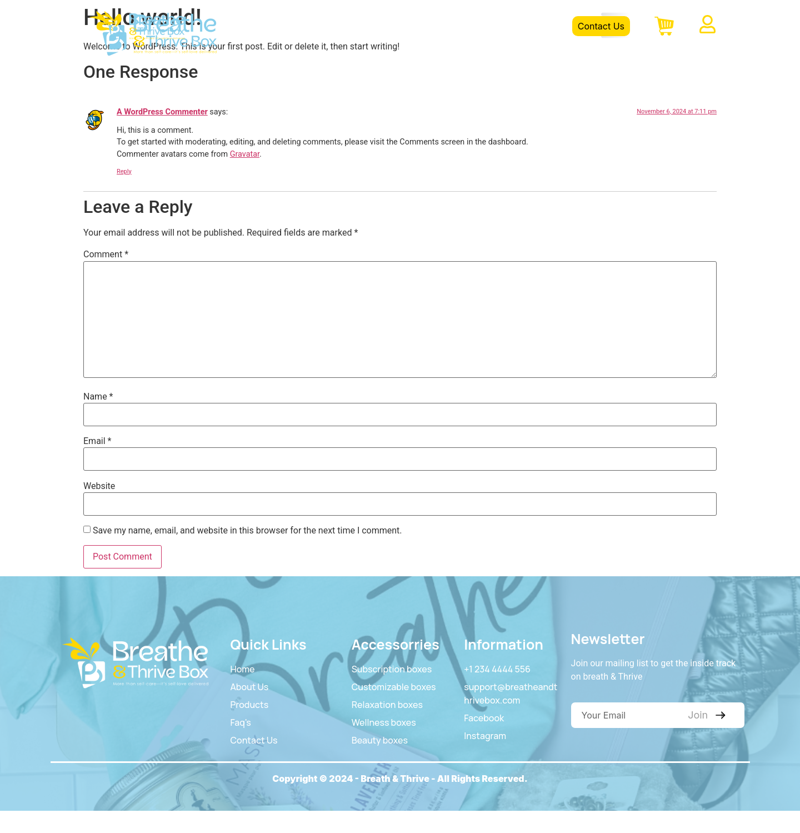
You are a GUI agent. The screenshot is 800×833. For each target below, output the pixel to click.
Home (328, 26)
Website (99, 486)
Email (97, 441)
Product (440, 26)
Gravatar (244, 154)
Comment (105, 254)
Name (98, 396)
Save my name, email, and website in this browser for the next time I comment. (247, 530)
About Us (382, 26)
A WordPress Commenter (162, 112)
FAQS (490, 26)
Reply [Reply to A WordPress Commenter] (124, 171)
